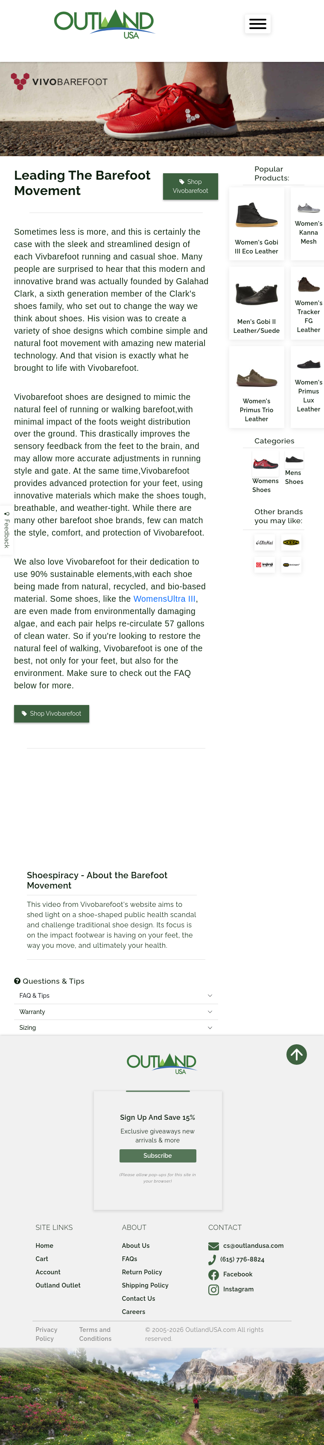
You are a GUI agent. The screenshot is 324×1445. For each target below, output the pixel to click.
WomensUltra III (165, 598)
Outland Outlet (58, 1285)
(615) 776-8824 (236, 1259)
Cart (41, 1259)
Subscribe (157, 1155)
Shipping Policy (145, 1285)
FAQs (129, 1259)
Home (44, 1245)
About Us (136, 1245)
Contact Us (138, 1298)
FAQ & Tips (34, 995)
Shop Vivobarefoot (190, 186)
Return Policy (142, 1272)
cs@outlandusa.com (246, 1245)
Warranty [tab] (32, 1011)
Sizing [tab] (27, 1027)
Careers (134, 1311)
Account (48, 1272)
